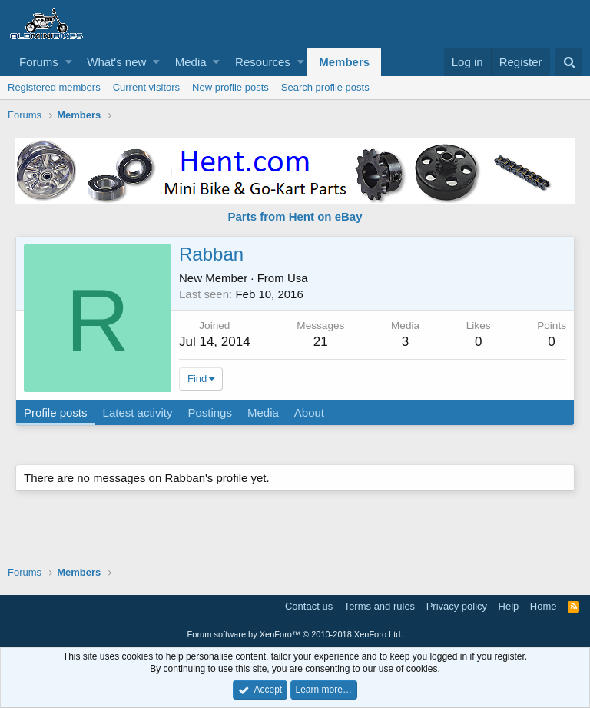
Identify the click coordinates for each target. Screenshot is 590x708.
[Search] (568, 62)
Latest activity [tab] (138, 412)
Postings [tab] (209, 412)
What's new (116, 61)
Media (191, 61)
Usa (297, 277)
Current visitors (146, 87)
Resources (262, 61)
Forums (38, 61)
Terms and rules (379, 606)
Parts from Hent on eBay (294, 216)
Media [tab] (263, 412)
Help (509, 606)
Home (543, 606)
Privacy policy (456, 606)
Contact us (309, 606)
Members (344, 61)
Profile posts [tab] (56, 412)
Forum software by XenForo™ (295, 634)
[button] (68, 62)
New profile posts (230, 87)
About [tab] (309, 412)
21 (320, 341)
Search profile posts (325, 87)
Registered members (54, 87)
